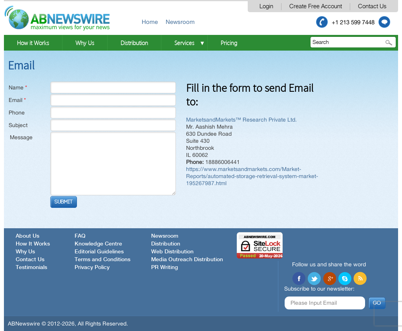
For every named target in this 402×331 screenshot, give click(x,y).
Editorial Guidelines (99, 252)
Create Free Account (315, 6)
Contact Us (372, 6)
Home (150, 21)
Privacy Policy (92, 267)
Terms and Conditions (102, 259)
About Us (27, 236)
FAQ (80, 236)
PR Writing (164, 267)
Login (266, 6)
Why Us (84, 43)
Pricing (229, 43)
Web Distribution (172, 252)
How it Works (33, 43)
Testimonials (31, 267)
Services (184, 43)
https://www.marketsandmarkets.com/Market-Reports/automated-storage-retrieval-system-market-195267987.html (252, 176)
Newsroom (180, 21)
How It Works (33, 244)
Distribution (134, 43)
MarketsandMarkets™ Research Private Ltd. (241, 119)
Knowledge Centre (98, 244)
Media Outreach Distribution (187, 259)
